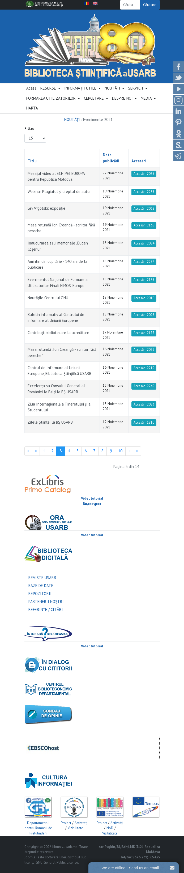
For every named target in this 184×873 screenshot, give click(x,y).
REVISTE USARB (42, 577)
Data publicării (111, 157)
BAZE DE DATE (40, 585)
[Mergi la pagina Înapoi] (36, 451)
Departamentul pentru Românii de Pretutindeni (38, 828)
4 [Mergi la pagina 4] (69, 450)
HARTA (32, 108)
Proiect (66, 823)
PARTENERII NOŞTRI (46, 601)
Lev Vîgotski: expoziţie (46, 208)
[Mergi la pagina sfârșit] (137, 451)
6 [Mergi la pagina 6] (86, 450)
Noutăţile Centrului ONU (48, 297)
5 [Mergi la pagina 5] (77, 450)
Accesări (138, 160)
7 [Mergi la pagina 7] (94, 450)
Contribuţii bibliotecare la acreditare (58, 332)
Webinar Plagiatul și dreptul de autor (59, 191)
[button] (50, 88)
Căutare (149, 4)
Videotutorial (92, 498)
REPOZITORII (40, 593)
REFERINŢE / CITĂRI (45, 609)
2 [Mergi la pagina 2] (52, 450)
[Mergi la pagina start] (28, 451)
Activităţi (81, 823)
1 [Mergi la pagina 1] (44, 450)
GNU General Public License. (57, 862)
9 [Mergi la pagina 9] (111, 450)
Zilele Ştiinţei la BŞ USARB (50, 422)
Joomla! (30, 857)
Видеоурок (92, 503)
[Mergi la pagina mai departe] (129, 451)
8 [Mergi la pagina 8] (102, 450)
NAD (109, 828)
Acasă (31, 88)
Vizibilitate (75, 828)
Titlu (32, 160)
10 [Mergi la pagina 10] (120, 450)
